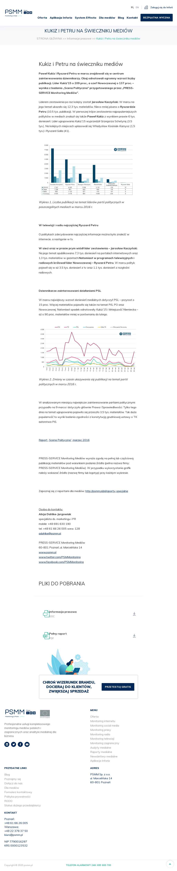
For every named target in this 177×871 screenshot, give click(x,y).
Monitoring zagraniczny (104, 743)
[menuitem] (74, 16)
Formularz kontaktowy (18, 792)
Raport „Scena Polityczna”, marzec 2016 (64, 440)
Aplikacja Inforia (94, 16)
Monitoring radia (100, 734)
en (137, 6)
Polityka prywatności (17, 797)
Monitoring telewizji (102, 739)
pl (132, 6)
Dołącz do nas (13, 783)
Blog (154, 16)
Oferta (73, 16)
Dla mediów (141, 16)
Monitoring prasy (100, 730)
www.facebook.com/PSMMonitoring (61, 562)
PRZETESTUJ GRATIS (118, 687)
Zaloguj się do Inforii (159, 6)
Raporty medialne (101, 752)
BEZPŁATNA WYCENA (156, 27)
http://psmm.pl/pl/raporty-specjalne (106, 491)
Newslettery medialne (104, 756)
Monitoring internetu (102, 721)
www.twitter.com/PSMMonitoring (60, 557)
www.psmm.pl (47, 552)
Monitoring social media (104, 726)
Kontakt (165, 16)
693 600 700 (104, 865)
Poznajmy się (12, 779)
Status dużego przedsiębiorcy (22, 805)
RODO (8, 801)
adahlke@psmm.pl (50, 533)
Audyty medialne (100, 748)
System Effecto (119, 16)
